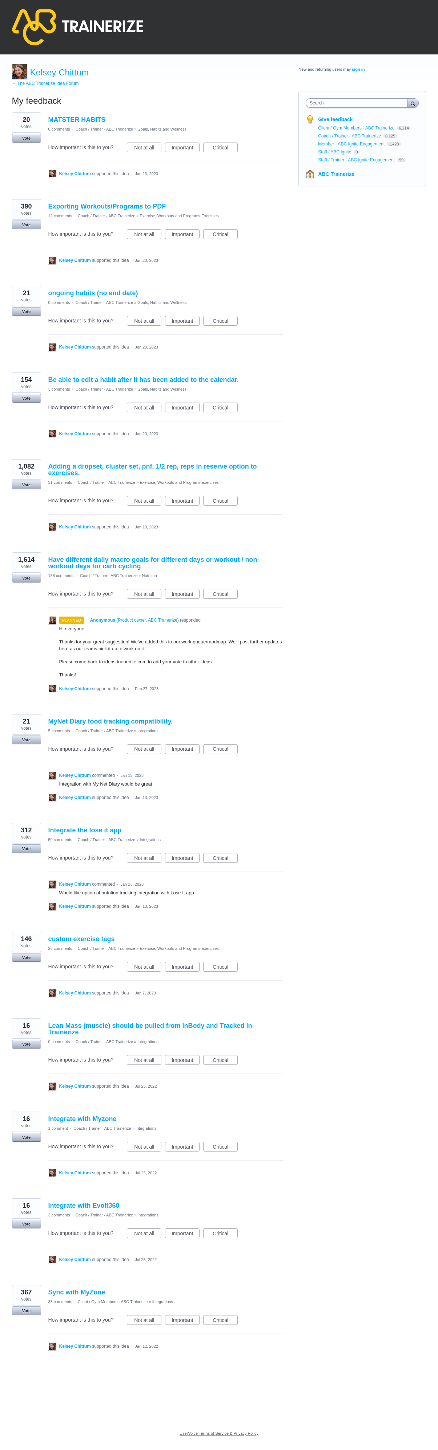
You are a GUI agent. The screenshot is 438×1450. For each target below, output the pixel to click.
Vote (26, 138)
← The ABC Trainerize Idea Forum (45, 83)
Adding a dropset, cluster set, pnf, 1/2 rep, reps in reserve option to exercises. (152, 470)
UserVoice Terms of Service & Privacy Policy (219, 1433)
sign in (358, 69)
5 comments (59, 731)
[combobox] (358, 103)
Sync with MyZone (76, 1292)
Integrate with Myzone (82, 1118)
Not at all (147, 149)
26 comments (60, 948)
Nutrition (149, 575)
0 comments (59, 129)
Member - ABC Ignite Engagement (352, 144)
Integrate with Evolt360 (84, 1205)
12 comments (60, 216)
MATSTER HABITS (77, 119)
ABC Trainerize (336, 174)
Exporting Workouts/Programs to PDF (107, 206)
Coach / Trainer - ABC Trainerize (104, 129)
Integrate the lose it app (85, 830)
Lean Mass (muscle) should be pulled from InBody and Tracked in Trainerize (150, 1029)
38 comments (60, 1301)
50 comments (60, 839)
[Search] (413, 102)
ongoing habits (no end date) (93, 293)
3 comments (59, 389)
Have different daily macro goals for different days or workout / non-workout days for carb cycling (154, 563)
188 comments (61, 575)
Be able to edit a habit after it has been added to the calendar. (143, 379)
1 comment (58, 1128)
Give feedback (335, 119)
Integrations (147, 731)
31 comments (60, 482)
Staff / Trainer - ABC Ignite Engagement (357, 159)
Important (186, 149)
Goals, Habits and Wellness (161, 129)
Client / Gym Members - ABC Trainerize (113, 1301)
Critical (225, 149)
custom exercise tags (81, 939)
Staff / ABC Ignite (335, 152)
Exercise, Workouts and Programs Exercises (179, 216)
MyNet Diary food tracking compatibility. (110, 721)
